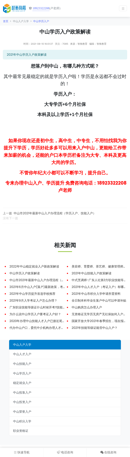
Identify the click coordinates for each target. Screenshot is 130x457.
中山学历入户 (41, 21)
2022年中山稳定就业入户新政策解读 (34, 266)
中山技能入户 (22, 364)
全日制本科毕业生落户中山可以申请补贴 (99, 300)
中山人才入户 (22, 354)
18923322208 (41, 8)
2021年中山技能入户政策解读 (91, 273)
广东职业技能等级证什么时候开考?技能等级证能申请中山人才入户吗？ (57, 307)
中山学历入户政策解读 (24, 273)
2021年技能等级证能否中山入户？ (94, 328)
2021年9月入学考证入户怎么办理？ (33, 300)
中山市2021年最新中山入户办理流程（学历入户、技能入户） (55, 213)
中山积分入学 (22, 421)
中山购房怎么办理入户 (87, 307)
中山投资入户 (22, 402)
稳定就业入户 (22, 383)
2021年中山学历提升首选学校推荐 (32, 294)
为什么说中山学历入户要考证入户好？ (35, 314)
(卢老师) (44, 8)
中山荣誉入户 (22, 411)
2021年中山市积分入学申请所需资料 (96, 294)
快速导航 (22, 452)
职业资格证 (20, 431)
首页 (5, 21)
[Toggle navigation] (123, 8)
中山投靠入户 (22, 392)
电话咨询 (65, 452)
